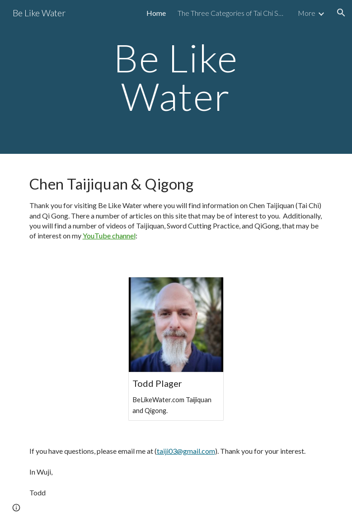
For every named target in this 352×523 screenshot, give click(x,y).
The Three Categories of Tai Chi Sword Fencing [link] (232, 13)
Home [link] (156, 13)
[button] (341, 13)
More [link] (306, 13)
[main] (176, 77)
